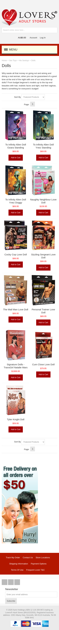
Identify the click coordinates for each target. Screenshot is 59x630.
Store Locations (43, 557)
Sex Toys (13, 60)
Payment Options (39, 564)
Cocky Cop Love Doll (16, 254)
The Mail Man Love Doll (15, 309)
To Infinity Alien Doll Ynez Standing (43, 146)
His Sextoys (24, 60)
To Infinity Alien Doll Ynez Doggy (15, 201)
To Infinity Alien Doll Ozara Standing (15, 146)
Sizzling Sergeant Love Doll (43, 256)
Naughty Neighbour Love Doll (43, 201)
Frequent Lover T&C (35, 570)
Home (4, 60)
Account (33, 37)
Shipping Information (18, 564)
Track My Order (13, 557)
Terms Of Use (17, 570)
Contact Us (28, 557)
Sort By (17, 97)
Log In (43, 37)
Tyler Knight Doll (15, 419)
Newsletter (11, 589)
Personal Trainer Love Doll (43, 311)
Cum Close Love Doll (43, 364)
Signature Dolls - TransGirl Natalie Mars (16, 366)
